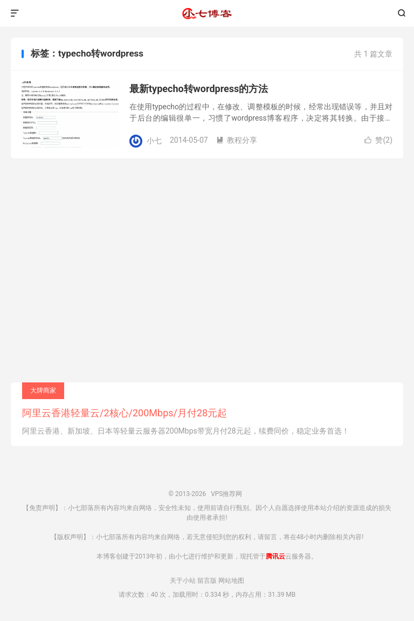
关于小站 (183, 580)
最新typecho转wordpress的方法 (198, 88)
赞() (378, 140)
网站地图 (231, 580)
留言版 (207, 580)
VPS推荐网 (206, 13)
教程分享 (236, 140)
